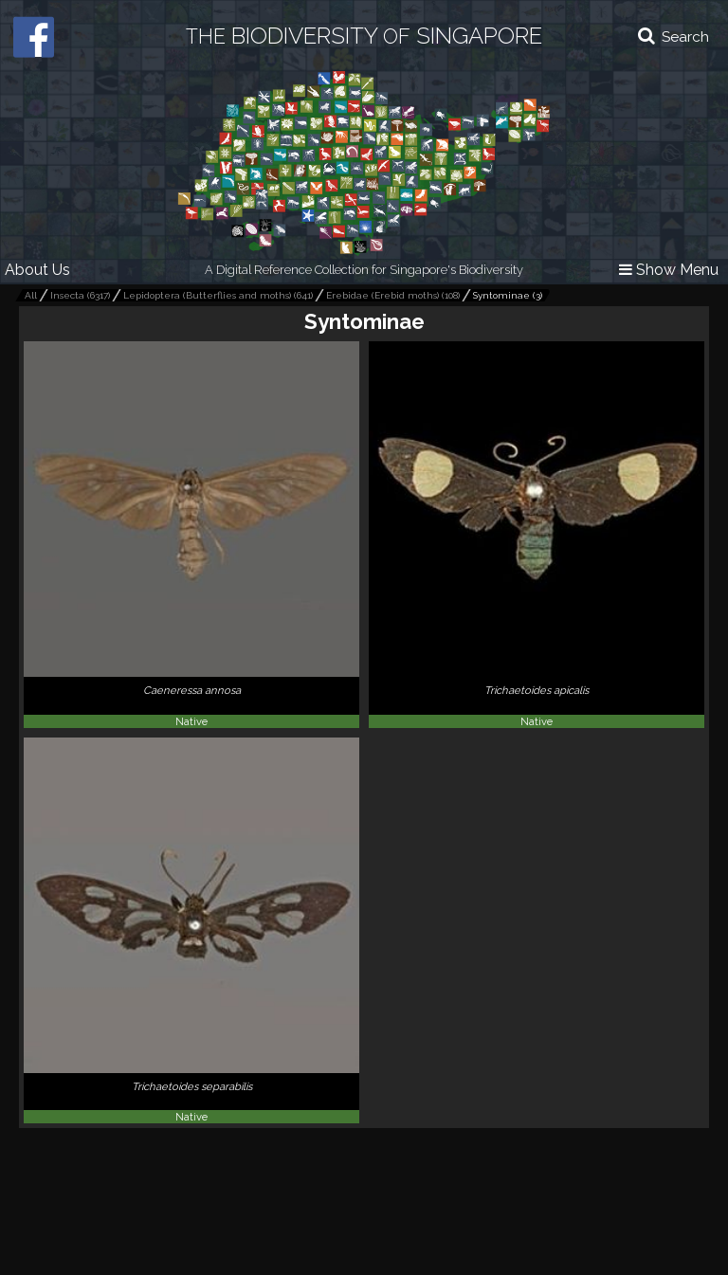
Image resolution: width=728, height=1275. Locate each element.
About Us (37, 270)
